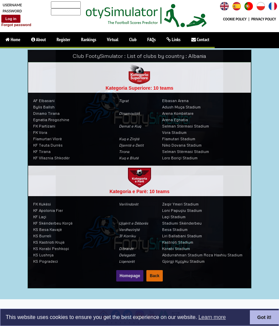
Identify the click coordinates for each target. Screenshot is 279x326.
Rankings (88, 39)
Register (63, 39)
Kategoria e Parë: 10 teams (139, 191)
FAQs (151, 39)
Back (154, 275)
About (38, 39)
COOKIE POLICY (235, 19)
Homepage (130, 275)
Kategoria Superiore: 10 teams (139, 88)
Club (133, 39)
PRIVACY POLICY (263, 19)
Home (12, 39)
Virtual (112, 39)
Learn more (212, 317)
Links (173, 39)
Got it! (264, 317)
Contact (200, 39)
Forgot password (16, 25)
